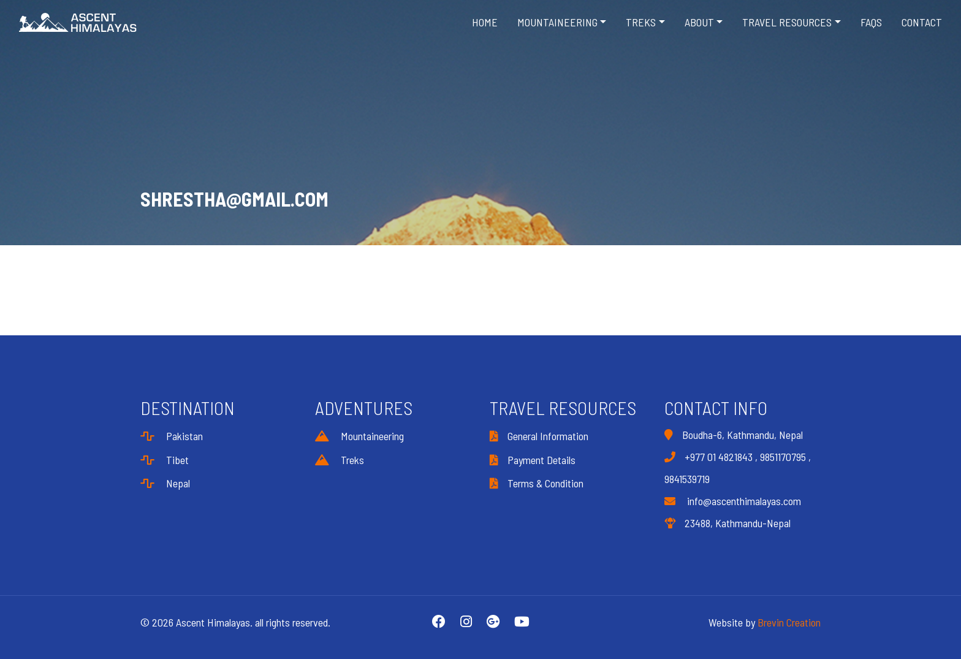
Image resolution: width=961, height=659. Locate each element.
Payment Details (532, 460)
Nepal (165, 483)
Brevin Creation (789, 622)
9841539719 (687, 479)
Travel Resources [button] (787, 22)
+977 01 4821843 (719, 456)
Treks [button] (641, 22)
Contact (922, 22)
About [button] (699, 22)
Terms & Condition (536, 483)
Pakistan (171, 436)
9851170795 (783, 456)
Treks (339, 460)
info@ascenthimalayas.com (732, 501)
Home (485, 22)
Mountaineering (359, 436)
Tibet (164, 460)
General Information (539, 436)
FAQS (871, 22)
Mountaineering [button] (557, 22)
